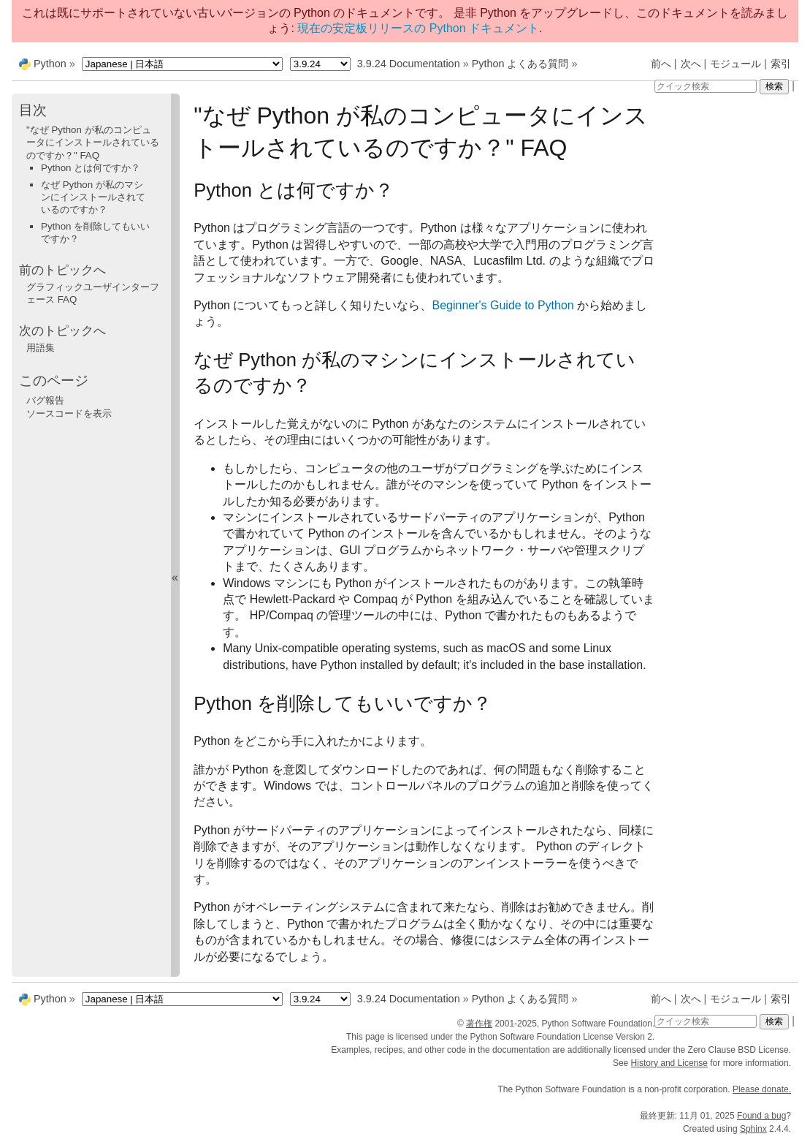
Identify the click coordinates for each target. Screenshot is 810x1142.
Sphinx (753, 1129)
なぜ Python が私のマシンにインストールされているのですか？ (93, 197)
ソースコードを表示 (69, 413)
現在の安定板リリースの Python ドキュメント (418, 28)
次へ (691, 63)
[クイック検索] (705, 86)
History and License (669, 1063)
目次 (33, 110)
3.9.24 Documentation (408, 63)
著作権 (479, 1023)
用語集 (40, 347)
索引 (781, 63)
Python (50, 63)
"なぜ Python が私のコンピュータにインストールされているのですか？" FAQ (92, 142)
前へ (661, 63)
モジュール (735, 63)
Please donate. (762, 1089)
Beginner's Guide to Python (502, 305)
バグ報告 (45, 400)
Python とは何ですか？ (90, 167)
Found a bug (761, 1116)
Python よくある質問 (520, 63)
